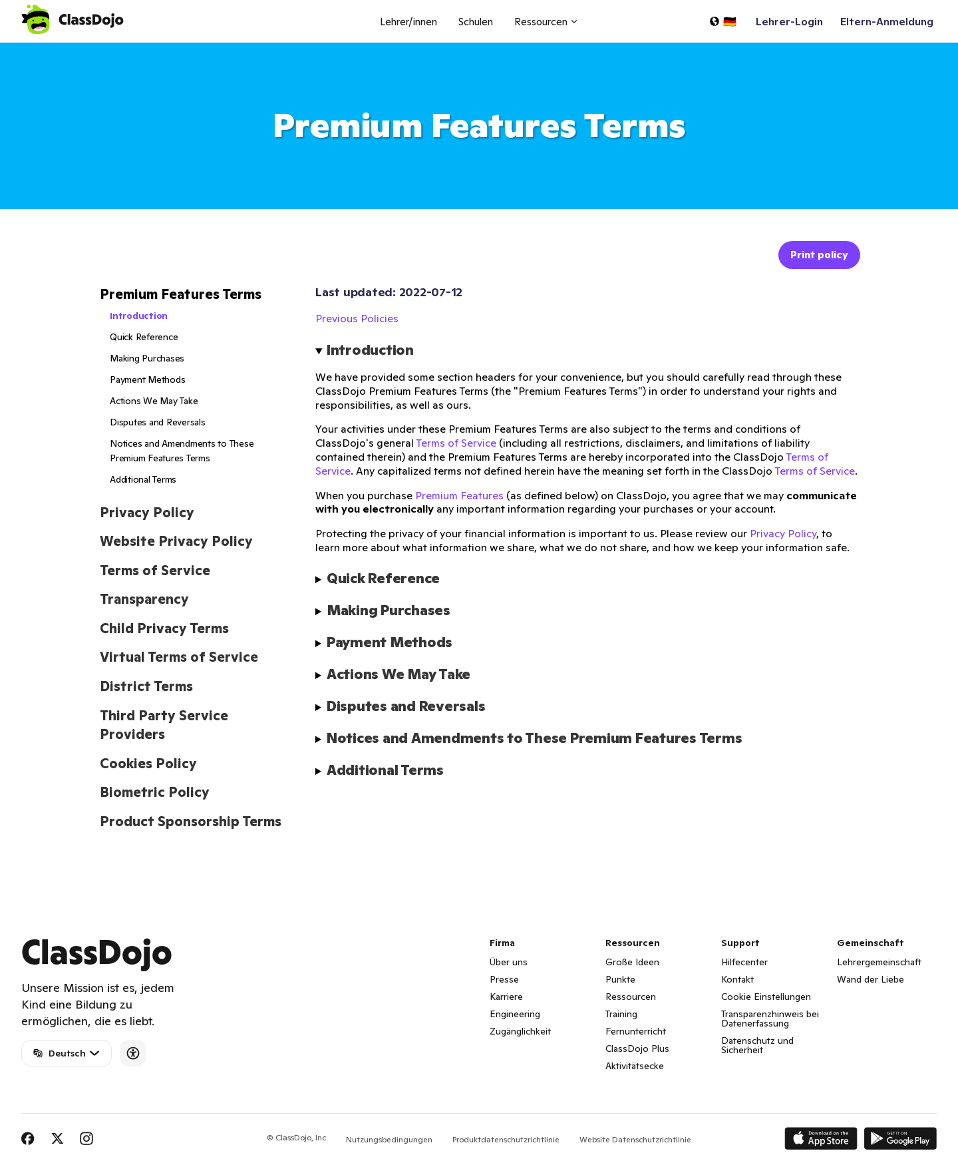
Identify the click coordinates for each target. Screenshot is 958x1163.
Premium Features (459, 495)
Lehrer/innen (408, 21)
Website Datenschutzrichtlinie (635, 1139)
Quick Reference (144, 337)
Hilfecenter (744, 962)
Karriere (506, 997)
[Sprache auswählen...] (722, 21)
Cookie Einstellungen (766, 997)
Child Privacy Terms (164, 628)
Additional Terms (143, 479)
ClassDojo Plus (637, 1048)
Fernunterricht (635, 1031)
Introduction (139, 316)
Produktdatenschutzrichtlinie (505, 1139)
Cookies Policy (148, 763)
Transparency (144, 599)
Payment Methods (147, 379)
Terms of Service (155, 570)
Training (621, 1014)
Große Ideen (632, 962)
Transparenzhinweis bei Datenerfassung (770, 1018)
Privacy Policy (147, 512)
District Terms (146, 686)
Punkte (620, 979)
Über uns (509, 962)
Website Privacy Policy (176, 541)
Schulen (475, 21)
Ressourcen (630, 997)
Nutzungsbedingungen (389, 1139)
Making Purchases (147, 358)
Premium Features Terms (180, 294)
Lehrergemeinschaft (879, 962)
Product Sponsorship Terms (190, 821)
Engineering (515, 1014)
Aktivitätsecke (634, 1066)
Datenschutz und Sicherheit (757, 1045)
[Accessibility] (133, 1053)
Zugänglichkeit (520, 1031)
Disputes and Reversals (158, 422)
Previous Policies (357, 318)
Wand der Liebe (870, 979)
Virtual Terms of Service (179, 657)
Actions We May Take (154, 401)
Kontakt (737, 979)
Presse (504, 979)
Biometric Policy (155, 792)
